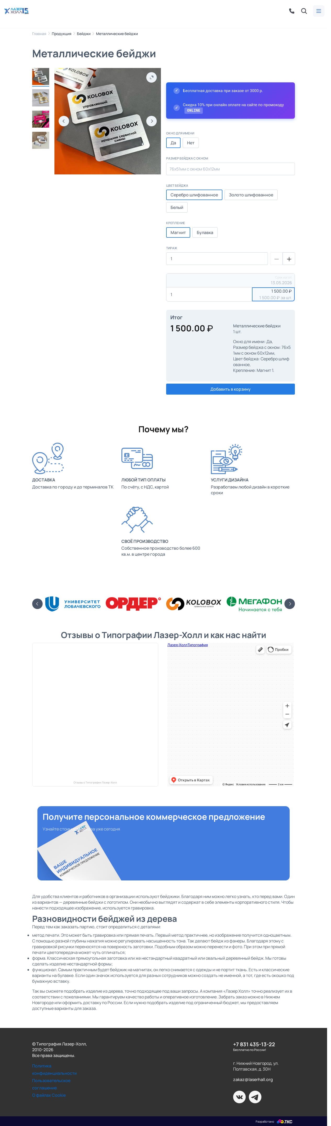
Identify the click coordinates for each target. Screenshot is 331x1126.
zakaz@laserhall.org (253, 1079)
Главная (39, 33)
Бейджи (84, 33)
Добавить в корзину (230, 389)
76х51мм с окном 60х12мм (195, 169)
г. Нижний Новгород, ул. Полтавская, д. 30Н (256, 1066)
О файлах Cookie (49, 1095)
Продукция (61, 33)
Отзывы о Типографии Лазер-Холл (95, 782)
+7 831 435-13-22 (254, 1044)
